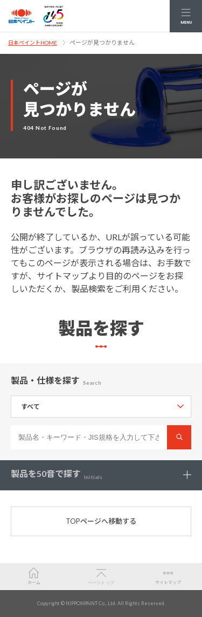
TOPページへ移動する (101, 521)
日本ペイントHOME (32, 42)
